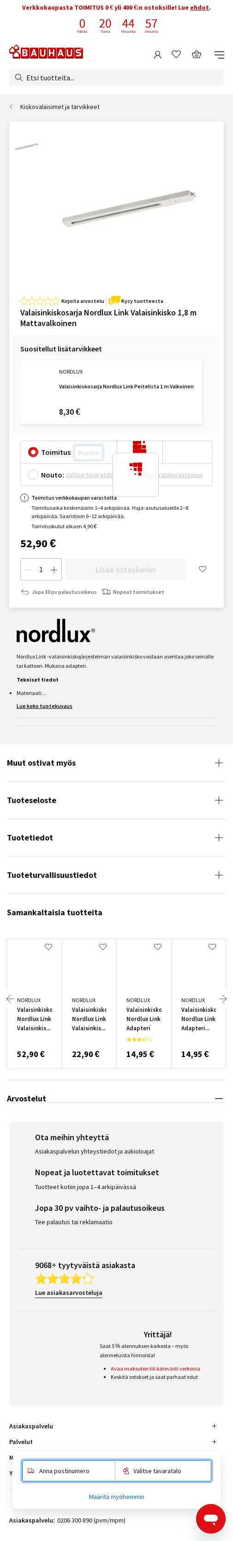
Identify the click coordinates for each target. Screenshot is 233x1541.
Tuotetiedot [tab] (30, 837)
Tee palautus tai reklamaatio (74, 1222)
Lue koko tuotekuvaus (44, 705)
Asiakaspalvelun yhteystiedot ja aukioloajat (94, 1151)
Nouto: (52, 474)
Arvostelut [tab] (26, 1098)
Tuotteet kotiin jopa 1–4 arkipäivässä (85, 1187)
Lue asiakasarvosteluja (68, 1292)
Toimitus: (56, 452)
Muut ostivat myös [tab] (41, 762)
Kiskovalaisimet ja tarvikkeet (60, 106)
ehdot (199, 7)
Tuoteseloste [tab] (31, 800)
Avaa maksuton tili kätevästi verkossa (155, 1368)
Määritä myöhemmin (116, 1497)
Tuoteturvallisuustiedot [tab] (52, 875)
